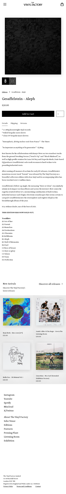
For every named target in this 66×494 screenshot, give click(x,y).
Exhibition (9, 440)
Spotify (7, 402)
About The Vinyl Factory (16, 417)
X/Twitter (9, 410)
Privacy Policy (8, 486)
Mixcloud (8, 406)
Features (8, 428)
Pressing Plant (11, 432)
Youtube (8, 398)
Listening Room (12, 436)
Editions (8, 424)
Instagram (9, 394)
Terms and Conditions (24, 486)
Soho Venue (9, 421)
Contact (38, 486)
